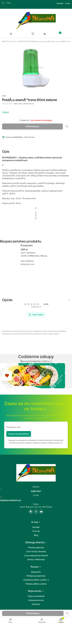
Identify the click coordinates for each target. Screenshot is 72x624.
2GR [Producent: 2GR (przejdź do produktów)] (4, 96)
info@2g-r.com (27, 264)
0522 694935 (27, 261)
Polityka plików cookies (36, 583)
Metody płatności (36, 547)
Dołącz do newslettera (18, 434)
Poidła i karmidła (56, 41)
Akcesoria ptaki (42, 41)
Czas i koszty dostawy (36, 551)
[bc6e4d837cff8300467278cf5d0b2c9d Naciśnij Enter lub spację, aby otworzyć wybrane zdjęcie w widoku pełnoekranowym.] (36, 67)
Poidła (67, 41)
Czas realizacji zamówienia (36, 555)
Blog (36, 535)
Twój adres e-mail (13, 427)
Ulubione (36, 604)
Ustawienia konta (36, 600)
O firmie (36, 531)
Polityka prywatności (36, 575)
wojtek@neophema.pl (10, 500)
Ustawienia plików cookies (35, 579)
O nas (67, 3)
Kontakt (60, 3)
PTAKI (31, 41)
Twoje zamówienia (36, 596)
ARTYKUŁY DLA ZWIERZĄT (15, 41)
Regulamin (36, 572)
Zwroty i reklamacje (36, 559)
